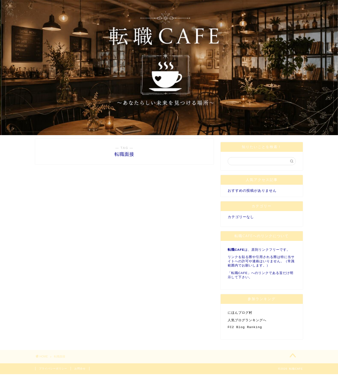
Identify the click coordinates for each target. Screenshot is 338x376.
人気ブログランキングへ (247, 321)
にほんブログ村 (240, 313)
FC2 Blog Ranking (245, 328)
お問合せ (80, 370)
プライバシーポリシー (53, 370)
